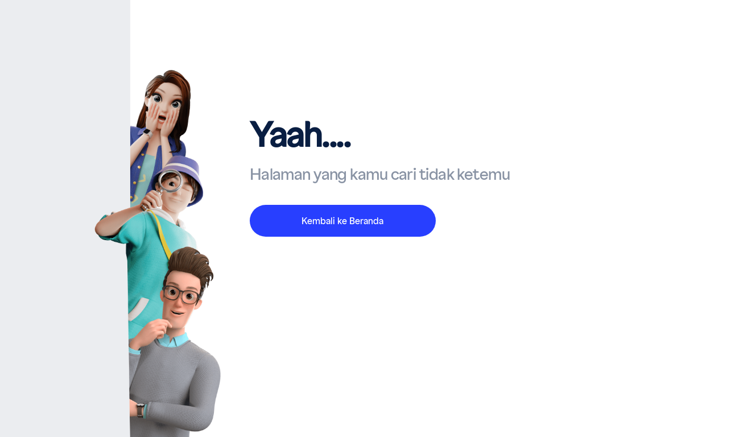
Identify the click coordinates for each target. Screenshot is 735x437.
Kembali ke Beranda (342, 221)
